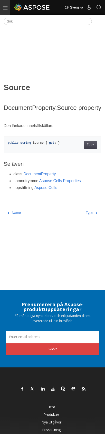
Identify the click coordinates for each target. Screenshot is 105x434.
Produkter (51, 414)
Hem (51, 407)
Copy (90, 144)
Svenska (74, 7)
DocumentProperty (39, 174)
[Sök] (48, 21)
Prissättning (51, 429)
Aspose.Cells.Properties (60, 181)
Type (91, 213)
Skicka (52, 349)
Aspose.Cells (45, 188)
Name (14, 213)
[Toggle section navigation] (96, 21)
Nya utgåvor (51, 422)
